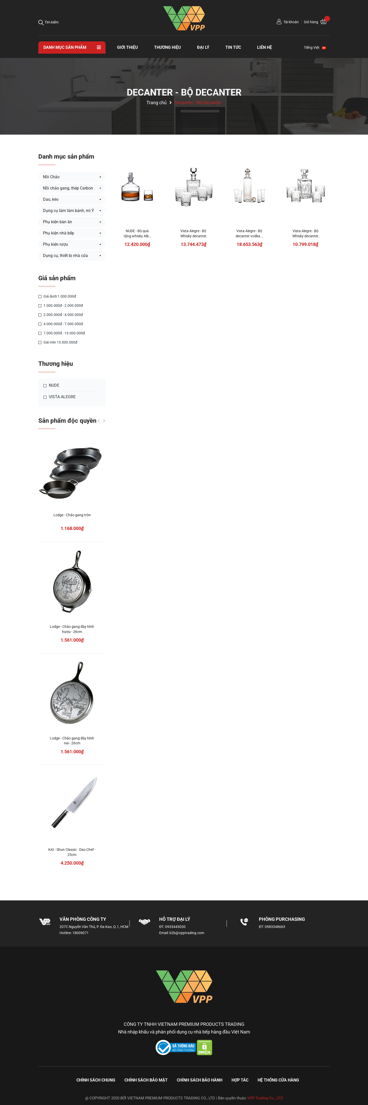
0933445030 (175, 927)
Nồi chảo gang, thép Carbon (68, 188)
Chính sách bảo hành (199, 1080)
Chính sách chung (95, 1080)
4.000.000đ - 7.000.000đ (60, 323)
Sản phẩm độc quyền (67, 420)
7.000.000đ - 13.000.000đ (61, 333)
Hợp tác (240, 1080)
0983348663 (275, 927)
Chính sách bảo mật (146, 1080)
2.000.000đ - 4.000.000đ (60, 314)
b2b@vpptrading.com (186, 933)
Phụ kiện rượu (55, 244)
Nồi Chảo (51, 176)
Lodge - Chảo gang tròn (72, 515)
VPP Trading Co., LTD (265, 1098)
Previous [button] (98, 421)
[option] (72, 659)
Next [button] (104, 421)
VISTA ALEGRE (59, 397)
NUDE (51, 385)
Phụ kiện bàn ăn (57, 221)
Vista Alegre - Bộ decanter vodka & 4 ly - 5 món (249, 236)
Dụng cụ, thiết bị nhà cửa (65, 255)
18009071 (80, 933)
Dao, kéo (51, 199)
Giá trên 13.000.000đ (57, 342)
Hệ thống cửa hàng (278, 1080)
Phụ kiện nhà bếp (58, 233)
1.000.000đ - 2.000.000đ (60, 305)
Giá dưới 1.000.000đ (57, 296)
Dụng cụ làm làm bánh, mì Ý (68, 210)
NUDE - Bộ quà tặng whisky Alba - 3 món (137, 236)
